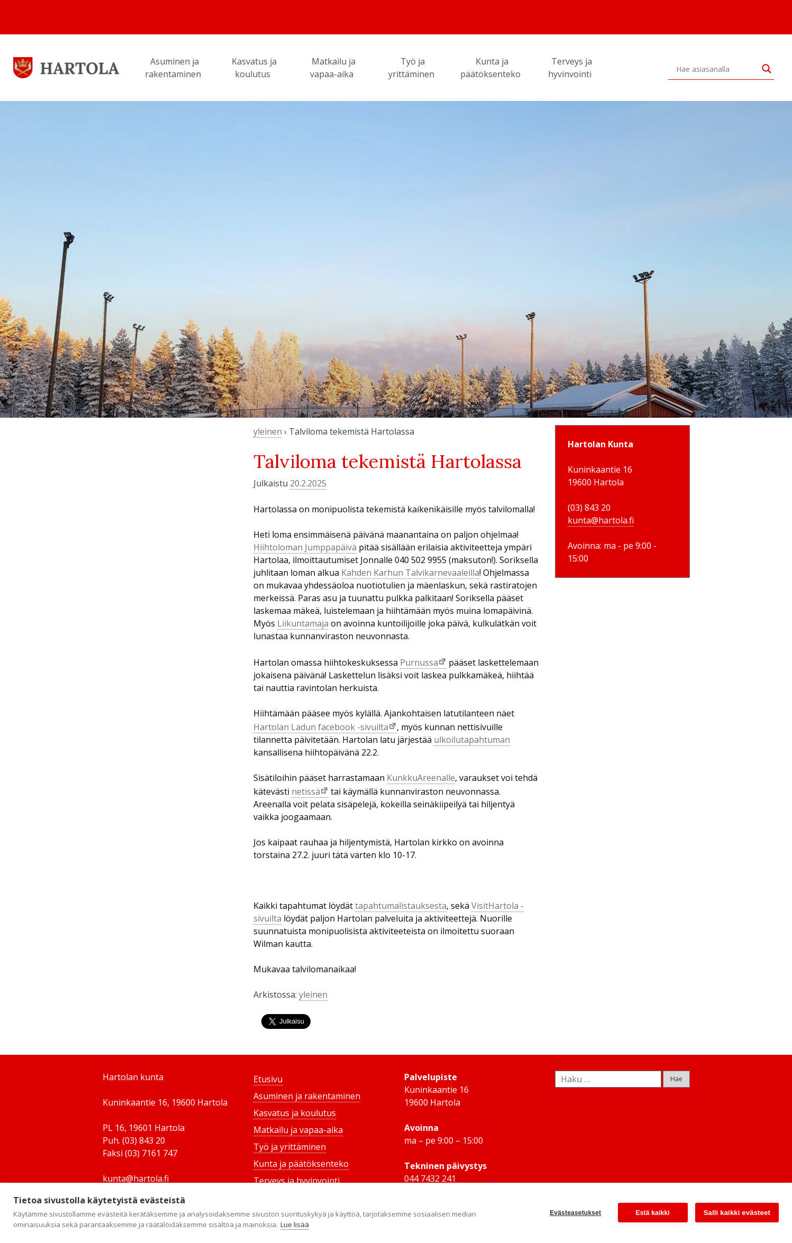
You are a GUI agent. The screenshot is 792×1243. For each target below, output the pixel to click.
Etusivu (268, 1079)
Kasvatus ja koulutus (254, 68)
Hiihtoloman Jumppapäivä (305, 547)
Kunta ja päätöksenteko (492, 68)
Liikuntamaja (303, 623)
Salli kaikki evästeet (737, 1213)
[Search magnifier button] (766, 68)
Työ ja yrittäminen (413, 68)
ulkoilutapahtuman (472, 739)
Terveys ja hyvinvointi (571, 68)
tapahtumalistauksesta (401, 905)
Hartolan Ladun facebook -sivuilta (320, 727)
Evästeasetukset (575, 1213)
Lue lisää (294, 1224)
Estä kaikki (653, 1213)
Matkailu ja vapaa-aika (333, 68)
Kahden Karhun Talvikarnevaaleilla (410, 572)
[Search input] (716, 68)
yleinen (267, 431)
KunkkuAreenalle (421, 778)
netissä (306, 791)
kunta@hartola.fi (601, 520)
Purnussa (419, 662)
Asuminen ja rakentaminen (174, 68)
